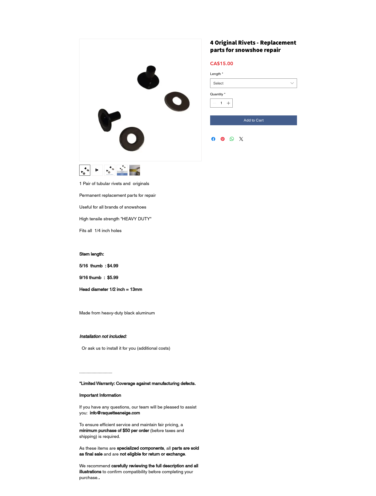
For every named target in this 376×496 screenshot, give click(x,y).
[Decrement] (214, 103)
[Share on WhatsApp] (232, 139)
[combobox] (253, 83)
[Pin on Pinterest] (223, 139)
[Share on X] (241, 139)
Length (216, 74)
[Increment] (229, 103)
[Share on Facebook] (213, 139)
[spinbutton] (221, 103)
